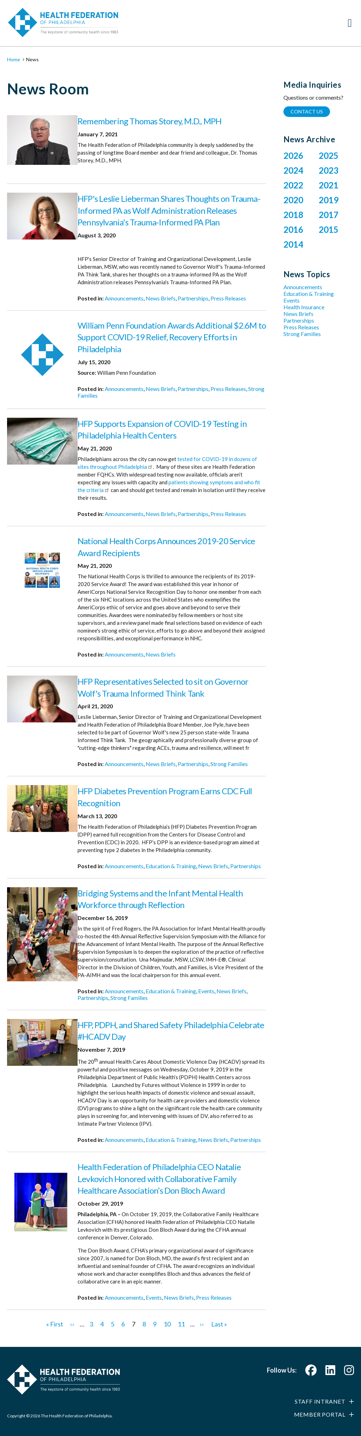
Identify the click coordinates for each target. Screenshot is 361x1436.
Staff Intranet (320, 1401)
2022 (293, 185)
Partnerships (193, 298)
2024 (293, 170)
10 (167, 1324)
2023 (328, 170)
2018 (293, 215)
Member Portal (319, 1414)
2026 (293, 155)
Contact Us (306, 111)
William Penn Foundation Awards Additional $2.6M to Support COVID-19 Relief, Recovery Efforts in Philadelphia (172, 337)
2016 (293, 229)
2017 (328, 215)
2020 (293, 200)
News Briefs (161, 298)
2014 (293, 244)
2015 (328, 229)
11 (181, 1324)
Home (13, 59)
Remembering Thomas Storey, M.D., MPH (149, 121)
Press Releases (228, 298)
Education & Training (171, 866)
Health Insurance (303, 307)
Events (206, 991)
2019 (328, 200)
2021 (328, 185)
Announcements (124, 298)
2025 (328, 155)
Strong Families (229, 763)
